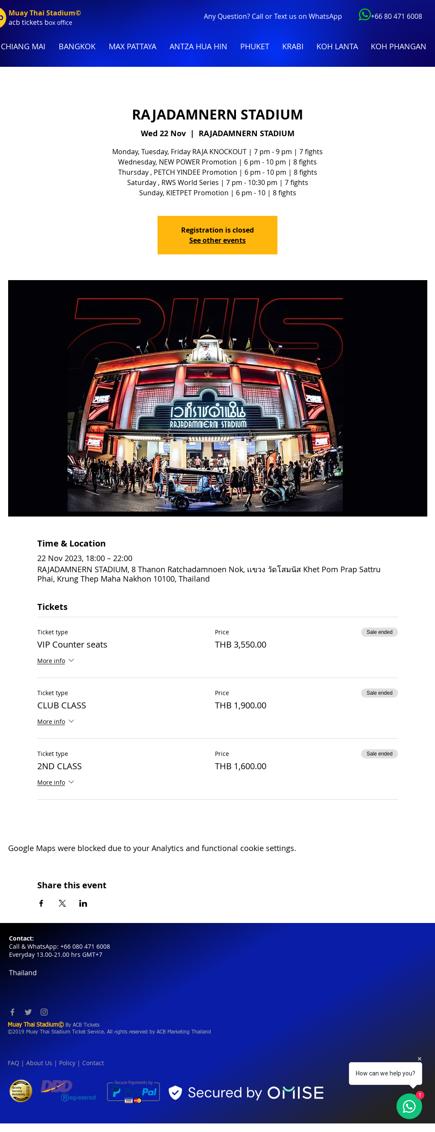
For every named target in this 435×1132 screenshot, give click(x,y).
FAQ (13, 1063)
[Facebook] (12, 1012)
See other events (217, 240)
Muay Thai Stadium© (45, 13)
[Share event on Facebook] (41, 903)
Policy (67, 1063)
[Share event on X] (62, 903)
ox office (60, 22)
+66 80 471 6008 (396, 16)
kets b (39, 22)
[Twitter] (28, 1012)
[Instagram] (44, 1012)
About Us (39, 1063)
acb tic (19, 22)
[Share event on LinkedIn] (83, 903)
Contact (93, 1063)
